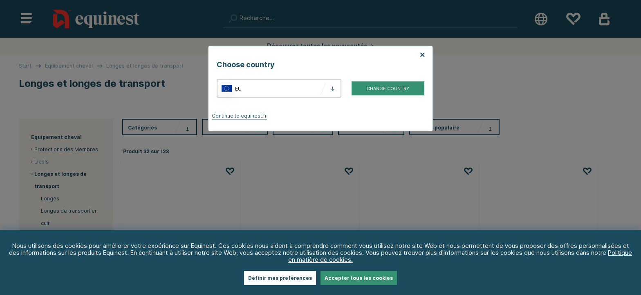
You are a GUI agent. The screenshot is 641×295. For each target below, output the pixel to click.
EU (238, 88)
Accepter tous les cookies (359, 278)
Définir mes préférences (280, 278)
